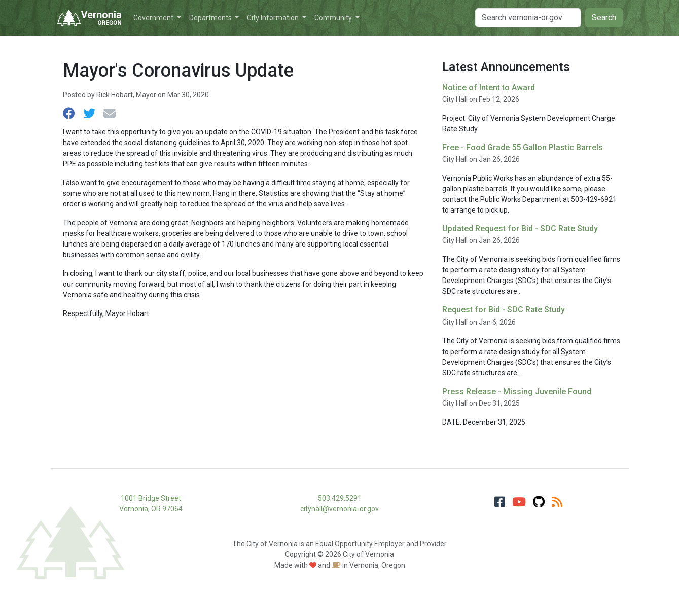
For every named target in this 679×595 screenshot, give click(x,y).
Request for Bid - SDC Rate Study (503, 309)
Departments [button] (211, 18)
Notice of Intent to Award (488, 87)
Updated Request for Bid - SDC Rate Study (520, 228)
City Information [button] (273, 18)
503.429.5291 (340, 498)
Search (604, 17)
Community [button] (333, 18)
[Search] (528, 17)
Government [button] (154, 18)
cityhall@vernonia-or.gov (339, 509)
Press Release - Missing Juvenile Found (516, 391)
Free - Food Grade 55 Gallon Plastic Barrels (522, 147)
